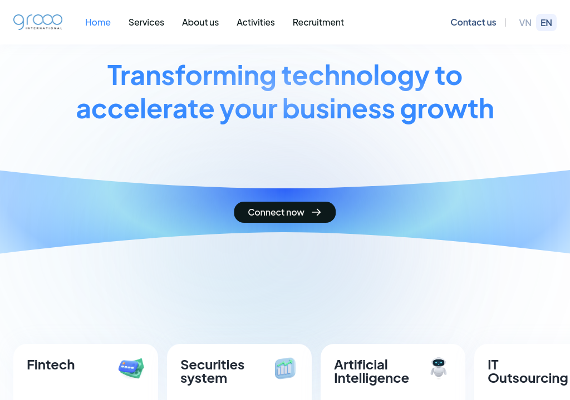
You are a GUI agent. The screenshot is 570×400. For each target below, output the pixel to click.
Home (98, 22)
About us (200, 22)
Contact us (473, 22)
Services (146, 22)
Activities (256, 22)
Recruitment (318, 22)
